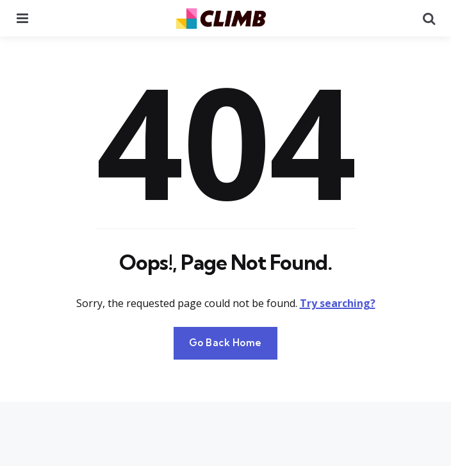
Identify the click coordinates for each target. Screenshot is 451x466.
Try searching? (337, 303)
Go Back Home (225, 343)
